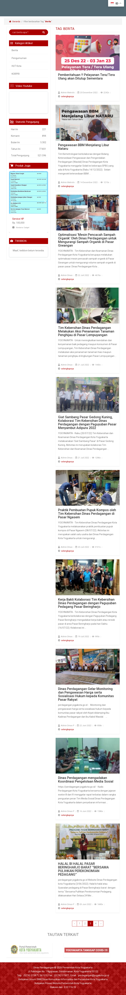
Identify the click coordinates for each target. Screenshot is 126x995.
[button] (12, 202)
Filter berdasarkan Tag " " (38, 21)
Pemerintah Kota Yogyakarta (78, 967)
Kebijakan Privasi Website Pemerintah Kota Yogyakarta (63, 983)
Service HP (18, 218)
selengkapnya (67, 96)
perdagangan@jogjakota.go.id (93, 975)
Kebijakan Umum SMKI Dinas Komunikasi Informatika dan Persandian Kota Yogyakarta (63, 979)
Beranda (14, 21)
